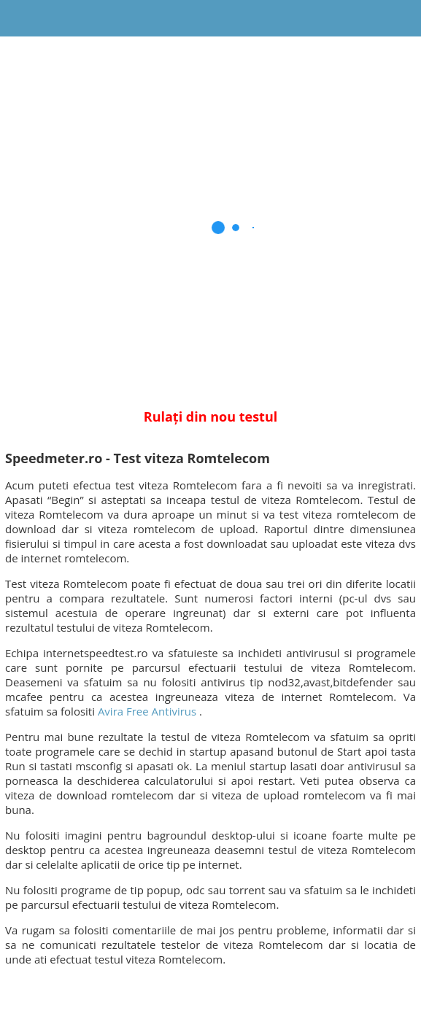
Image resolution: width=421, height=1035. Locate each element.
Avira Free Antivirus (147, 711)
